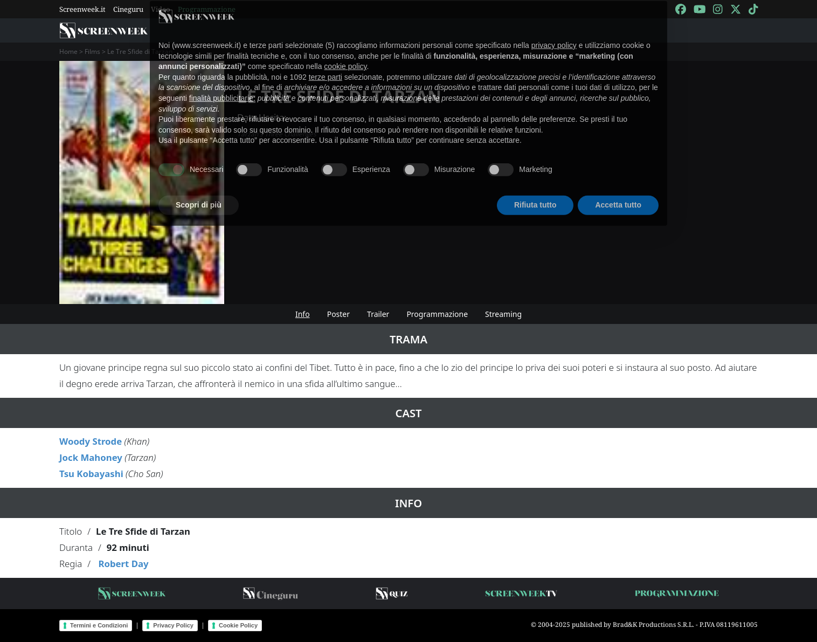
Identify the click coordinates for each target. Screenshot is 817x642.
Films (92, 51)
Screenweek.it (82, 9)
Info (302, 314)
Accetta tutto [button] (618, 190)
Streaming (503, 314)
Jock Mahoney (90, 457)
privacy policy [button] (554, 30)
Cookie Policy (238, 625)
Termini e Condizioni (99, 625)
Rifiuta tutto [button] (535, 190)
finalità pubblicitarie (221, 83)
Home (68, 51)
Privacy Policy (173, 625)
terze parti (325, 62)
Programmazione (437, 314)
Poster (338, 314)
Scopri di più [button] (198, 190)
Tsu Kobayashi (91, 473)
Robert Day (123, 563)
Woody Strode (90, 441)
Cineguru (128, 9)
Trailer (378, 314)
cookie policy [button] (345, 51)
